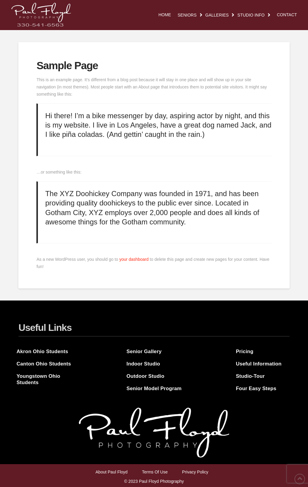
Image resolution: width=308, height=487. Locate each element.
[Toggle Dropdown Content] (190, 15)
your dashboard (134, 259)
